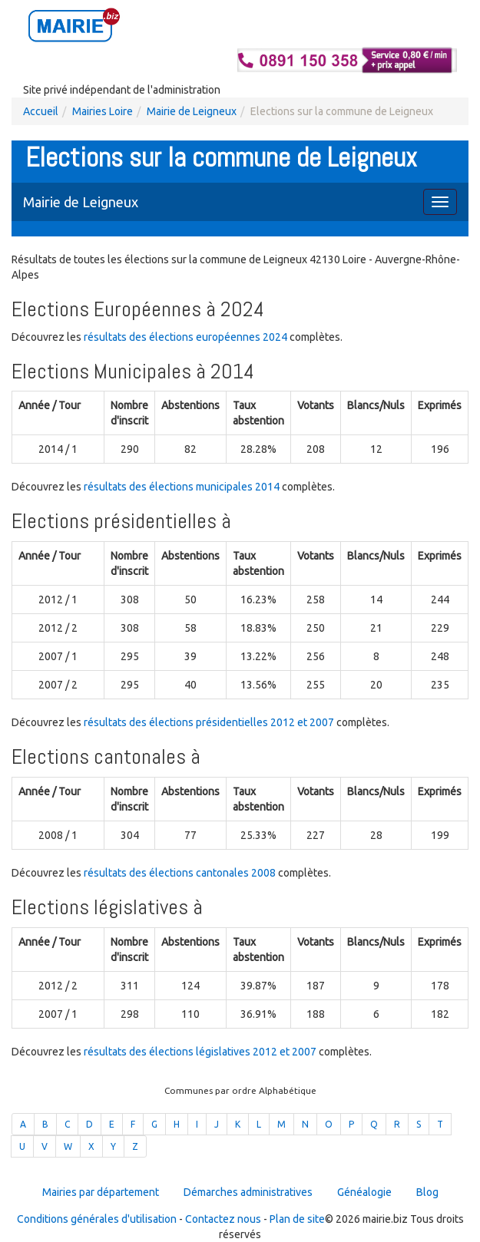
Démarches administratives (248, 1192)
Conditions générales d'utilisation (97, 1219)
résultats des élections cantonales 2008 (180, 873)
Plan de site (297, 1219)
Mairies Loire (102, 111)
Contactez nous (223, 1219)
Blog (427, 1192)
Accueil (40, 111)
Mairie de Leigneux (192, 111)
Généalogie (364, 1192)
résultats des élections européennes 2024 (185, 337)
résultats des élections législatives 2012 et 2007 (200, 1051)
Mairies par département (100, 1192)
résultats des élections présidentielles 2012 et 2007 (209, 722)
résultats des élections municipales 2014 (182, 487)
